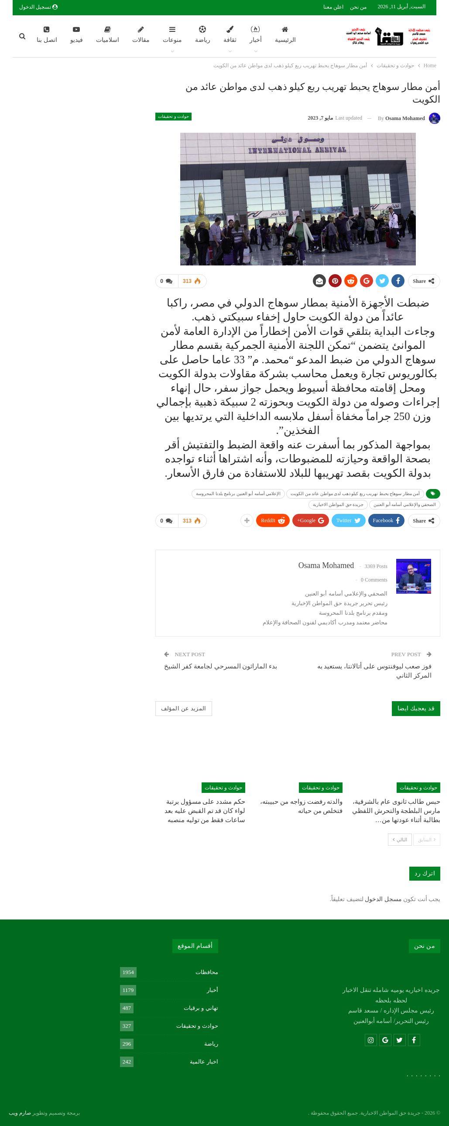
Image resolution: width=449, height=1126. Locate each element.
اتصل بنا (47, 34)
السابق (426, 839)
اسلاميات (107, 34)
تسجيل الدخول (38, 7)
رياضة (203, 34)
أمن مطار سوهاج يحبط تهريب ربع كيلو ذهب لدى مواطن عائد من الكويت (355, 493)
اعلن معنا (333, 7)
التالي (400, 839)
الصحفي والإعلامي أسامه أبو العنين (405, 504)
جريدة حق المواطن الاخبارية (338, 504)
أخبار (255, 34)
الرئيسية (285, 34)
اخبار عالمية (204, 1061)
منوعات (172, 34)
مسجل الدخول (383, 899)
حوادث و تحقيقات (173, 116)
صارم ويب (20, 1112)
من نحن (358, 7)
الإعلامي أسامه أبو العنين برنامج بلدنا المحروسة (238, 493)
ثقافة (230, 34)
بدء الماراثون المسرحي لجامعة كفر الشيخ (220, 666)
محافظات (206, 971)
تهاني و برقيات (201, 1007)
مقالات (141, 34)
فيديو (76, 34)
